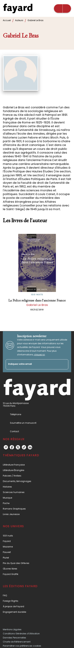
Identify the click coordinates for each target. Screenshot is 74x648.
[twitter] (18, 447)
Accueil (7, 20)
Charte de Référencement (17, 641)
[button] (37, 464)
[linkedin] (30, 447)
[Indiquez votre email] (32, 364)
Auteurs (19, 20)
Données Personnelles (14, 637)
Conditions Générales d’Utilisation (21, 633)
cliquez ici (39, 354)
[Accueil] (18, 8)
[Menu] (62, 8)
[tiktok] (24, 447)
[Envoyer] (64, 364)
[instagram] (6, 447)
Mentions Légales (12, 629)
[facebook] (12, 447)
